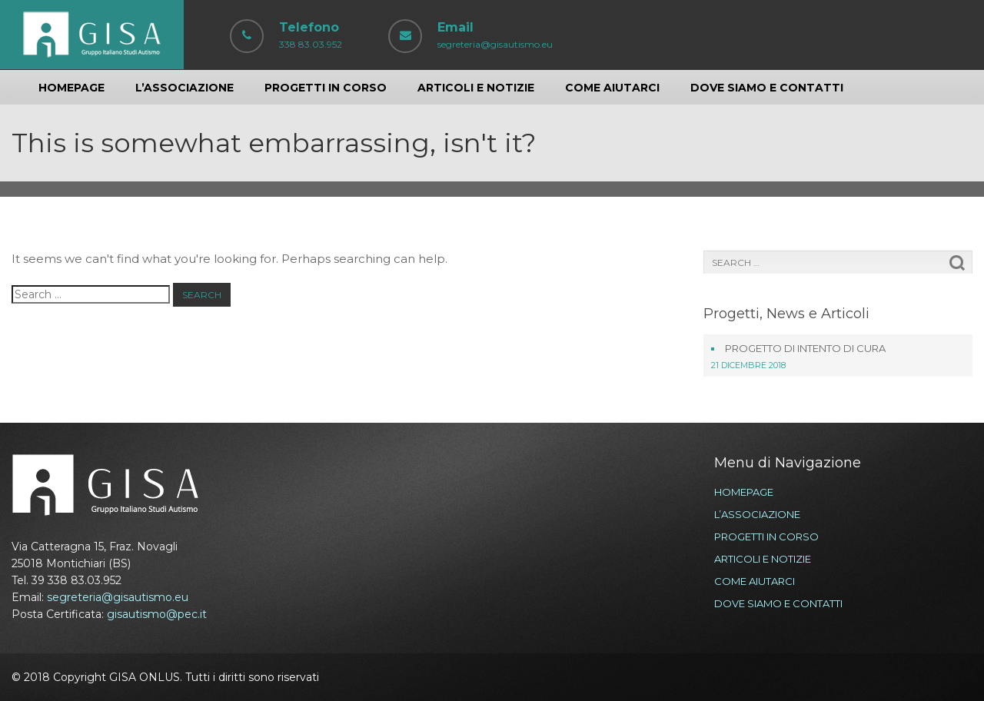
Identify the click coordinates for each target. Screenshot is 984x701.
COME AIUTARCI (612, 88)
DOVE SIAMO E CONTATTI (766, 88)
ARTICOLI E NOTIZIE (475, 88)
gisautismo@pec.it (157, 614)
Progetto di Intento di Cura (805, 348)
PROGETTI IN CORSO (325, 88)
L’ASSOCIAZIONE (184, 88)
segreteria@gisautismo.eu (117, 597)
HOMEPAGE (71, 88)
